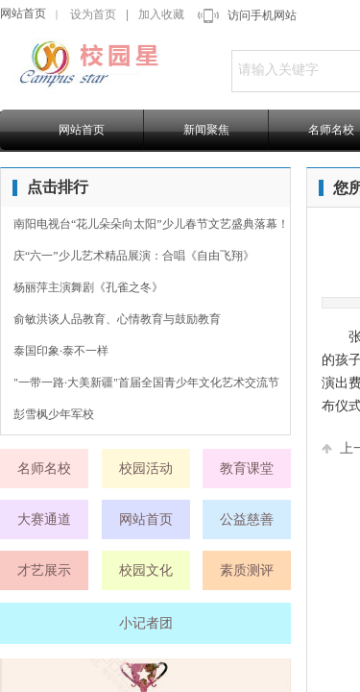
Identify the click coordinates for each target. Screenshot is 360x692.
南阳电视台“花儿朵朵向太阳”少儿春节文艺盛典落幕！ (151, 224)
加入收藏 (161, 14)
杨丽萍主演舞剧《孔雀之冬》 (88, 287)
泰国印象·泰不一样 (60, 351)
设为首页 (93, 14)
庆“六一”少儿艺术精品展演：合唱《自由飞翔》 (133, 255)
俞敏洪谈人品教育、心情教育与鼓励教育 (117, 319)
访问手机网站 (262, 15)
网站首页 (23, 13)
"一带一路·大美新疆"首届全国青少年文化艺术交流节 (146, 382)
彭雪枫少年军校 (53, 414)
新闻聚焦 (206, 129)
